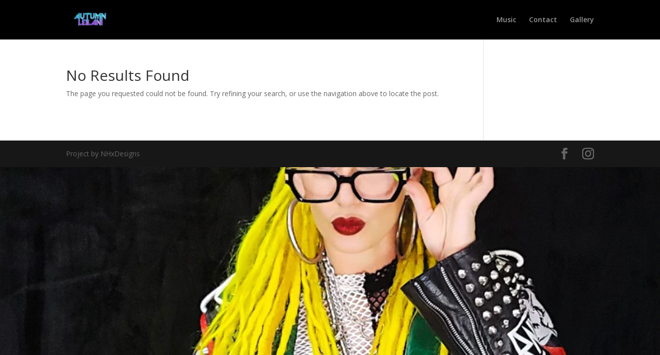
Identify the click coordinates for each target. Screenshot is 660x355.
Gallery (582, 20)
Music (506, 20)
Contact (543, 20)
